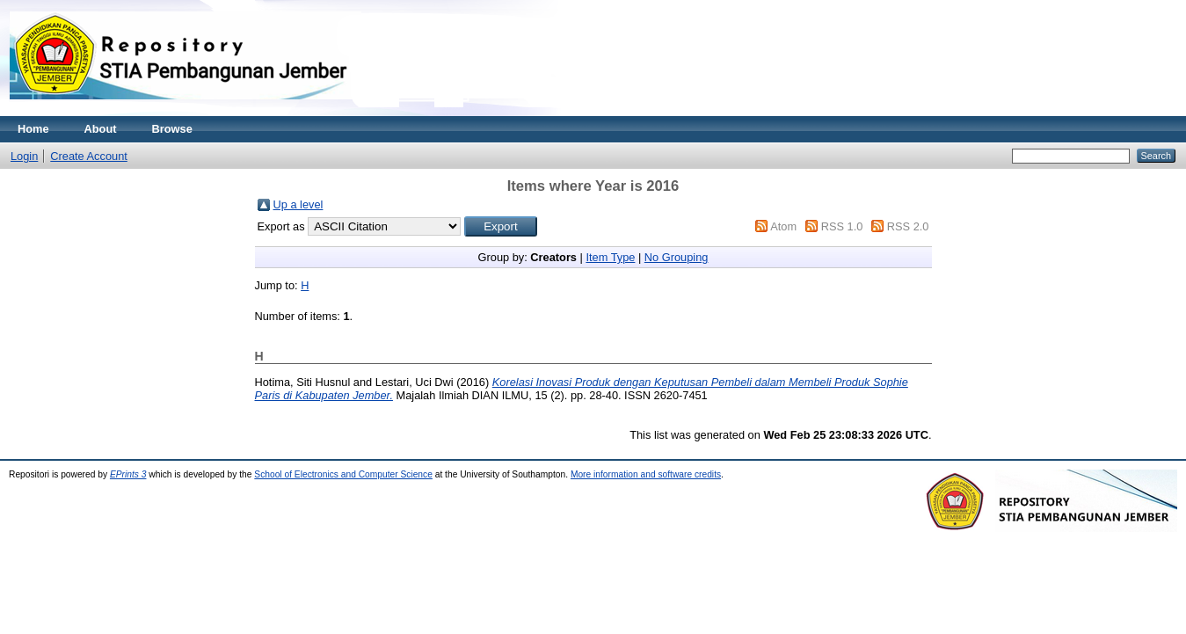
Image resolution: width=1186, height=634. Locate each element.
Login (24, 156)
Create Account (88, 156)
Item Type (610, 257)
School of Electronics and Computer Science (343, 474)
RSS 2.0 (908, 226)
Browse (172, 128)
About (100, 128)
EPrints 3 (128, 474)
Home (33, 128)
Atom (783, 226)
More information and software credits (646, 474)
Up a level (298, 204)
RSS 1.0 (842, 226)
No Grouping (676, 257)
